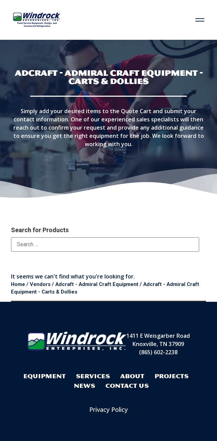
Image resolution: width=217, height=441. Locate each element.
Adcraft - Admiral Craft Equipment (96, 284)
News (84, 385)
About (132, 376)
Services (93, 376)
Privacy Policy (108, 409)
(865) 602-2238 (158, 352)
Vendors (40, 284)
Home (18, 284)
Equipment (44, 376)
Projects (172, 376)
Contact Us (127, 385)
